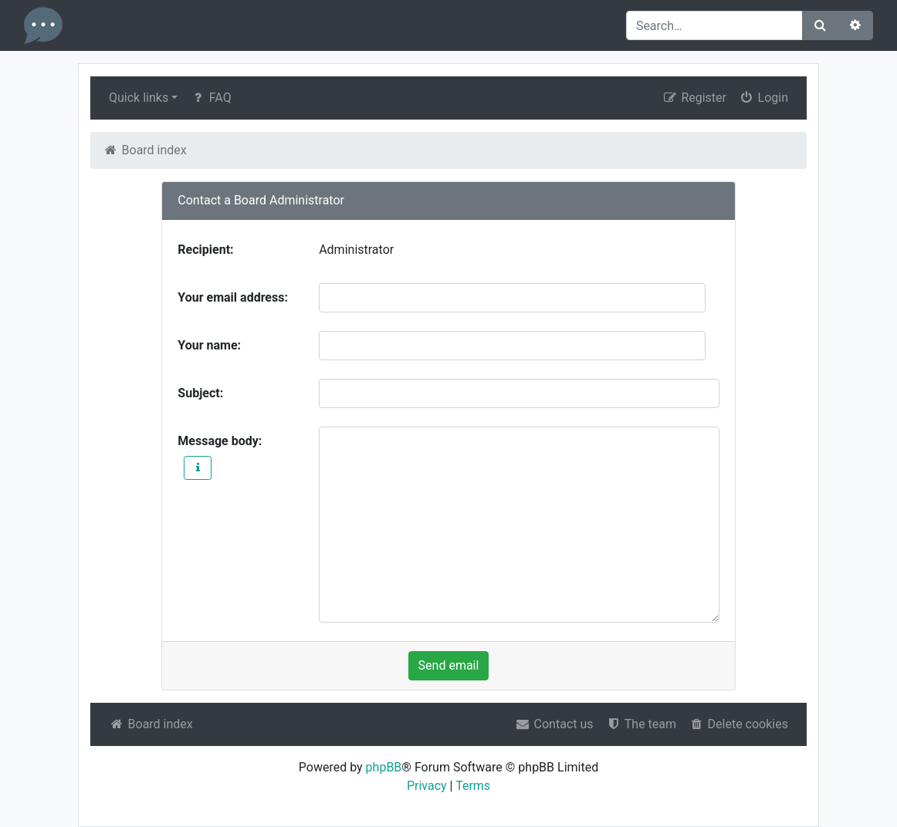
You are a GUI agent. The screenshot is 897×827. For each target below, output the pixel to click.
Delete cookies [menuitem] (738, 724)
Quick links (138, 97)
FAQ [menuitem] (210, 97)
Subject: (200, 393)
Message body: (220, 441)
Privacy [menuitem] (427, 785)
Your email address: (233, 297)
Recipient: (205, 249)
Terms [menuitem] (472, 785)
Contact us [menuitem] (554, 724)
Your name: (209, 345)
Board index (151, 724)
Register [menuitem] (694, 97)
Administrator (356, 249)
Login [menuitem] (763, 97)
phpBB (384, 767)
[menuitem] (641, 724)
